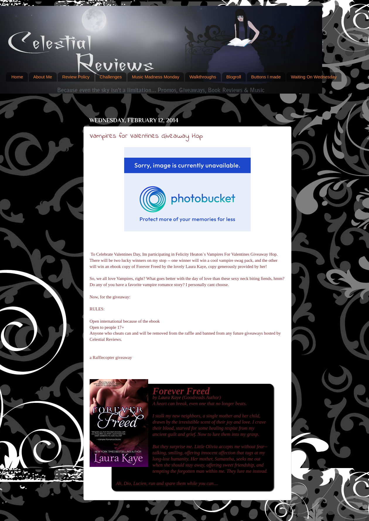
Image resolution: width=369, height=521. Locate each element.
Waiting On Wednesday (314, 76)
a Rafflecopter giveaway (111, 357)
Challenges (111, 76)
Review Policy (75, 76)
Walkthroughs (202, 76)
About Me (42, 76)
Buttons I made (266, 76)
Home (17, 76)
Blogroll (233, 76)
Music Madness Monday (155, 76)
